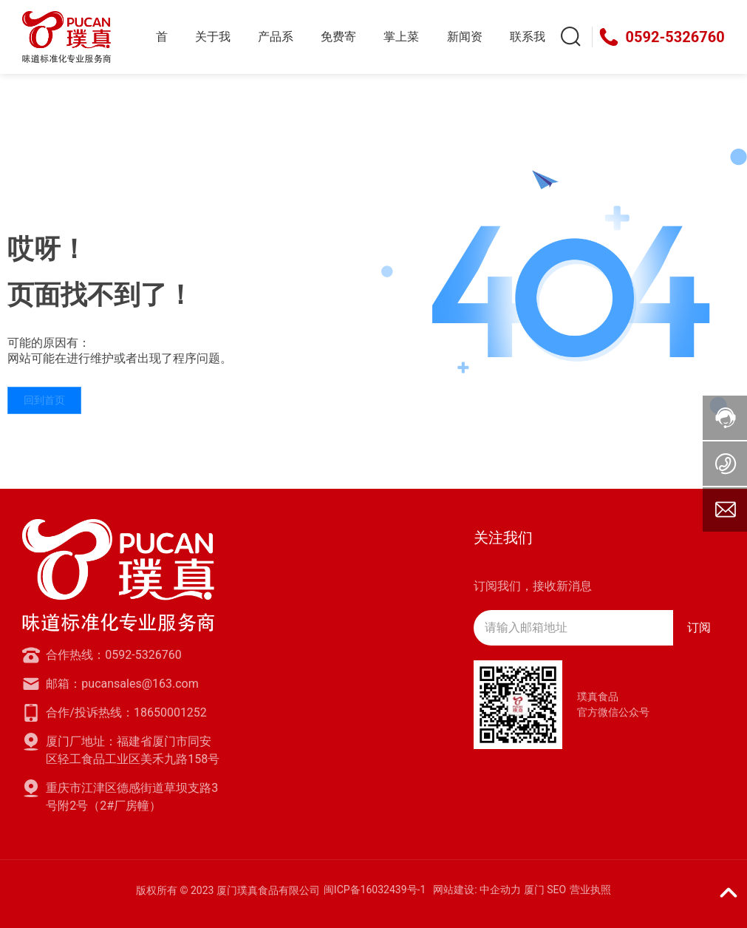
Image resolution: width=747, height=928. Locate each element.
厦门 (534, 889)
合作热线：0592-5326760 (113, 655)
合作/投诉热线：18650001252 (126, 712)
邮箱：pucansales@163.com (122, 684)
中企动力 (500, 889)
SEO (556, 889)
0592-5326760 (675, 37)
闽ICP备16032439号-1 (375, 889)
